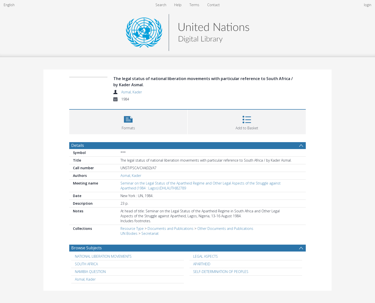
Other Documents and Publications (225, 228)
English (9, 4)
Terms (194, 4)
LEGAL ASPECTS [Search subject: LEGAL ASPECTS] (205, 256)
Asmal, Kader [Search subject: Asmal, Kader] (85, 279)
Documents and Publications (170, 228)
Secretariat (150, 233)
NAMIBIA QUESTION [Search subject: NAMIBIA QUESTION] (90, 271)
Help (178, 4)
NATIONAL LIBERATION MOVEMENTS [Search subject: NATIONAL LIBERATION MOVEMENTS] (103, 256)
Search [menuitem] (160, 4)
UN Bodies (128, 233)
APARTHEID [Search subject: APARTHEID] (201, 264)
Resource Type (132, 228)
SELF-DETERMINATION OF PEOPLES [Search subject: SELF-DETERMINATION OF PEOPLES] (220, 271)
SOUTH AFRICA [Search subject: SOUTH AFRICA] (86, 264)
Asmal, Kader (131, 92)
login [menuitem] (367, 4)
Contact (213, 4)
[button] (128, 121)
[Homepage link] (187, 31)
